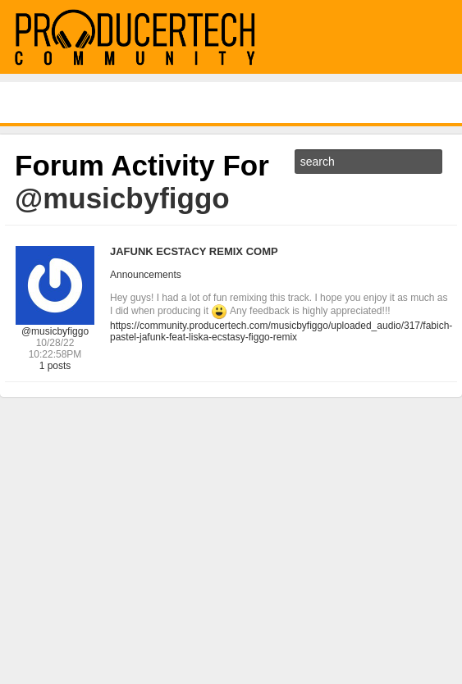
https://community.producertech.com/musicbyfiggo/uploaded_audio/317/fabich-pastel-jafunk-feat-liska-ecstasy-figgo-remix (281, 331)
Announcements (145, 274)
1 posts (55, 366)
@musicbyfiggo (55, 331)
